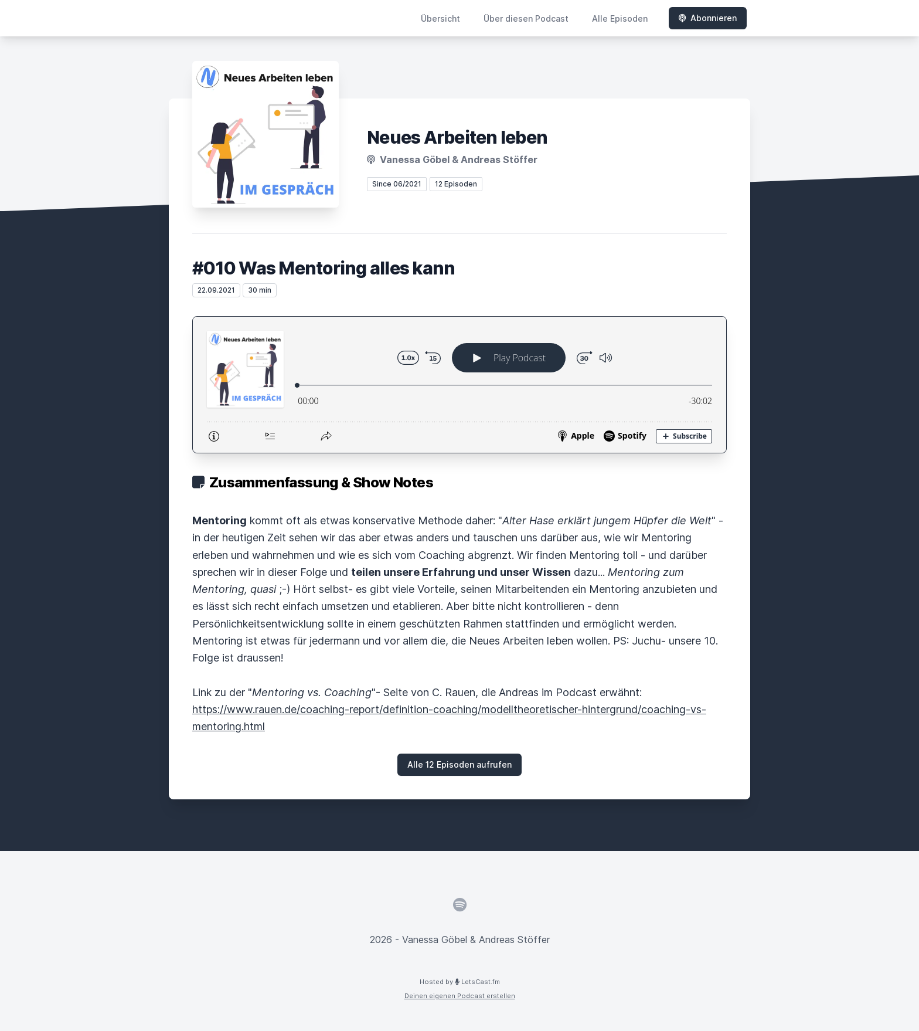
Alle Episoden (620, 18)
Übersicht (440, 18)
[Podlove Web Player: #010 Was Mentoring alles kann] (459, 385)
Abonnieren (708, 18)
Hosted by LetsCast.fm (460, 982)
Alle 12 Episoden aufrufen (459, 764)
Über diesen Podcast (526, 18)
